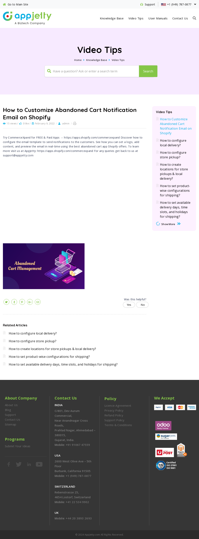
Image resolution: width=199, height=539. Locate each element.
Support (10, 415)
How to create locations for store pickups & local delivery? (52, 349)
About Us (11, 405)
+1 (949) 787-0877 (78, 476)
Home (78, 60)
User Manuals (158, 18)
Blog (8, 410)
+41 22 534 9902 (77, 502)
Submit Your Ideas (17, 446)
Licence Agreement (117, 405)
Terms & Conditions (118, 425)
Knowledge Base (112, 18)
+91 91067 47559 (78, 445)
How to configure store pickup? (32, 341)
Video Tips (135, 18)
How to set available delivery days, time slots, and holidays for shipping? (63, 364)
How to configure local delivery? (33, 333)
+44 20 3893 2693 (79, 518)
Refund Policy (113, 415)
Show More (168, 224)
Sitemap (10, 424)
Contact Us (180, 18)
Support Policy (114, 420)
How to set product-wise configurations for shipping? (49, 356)
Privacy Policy (113, 410)
